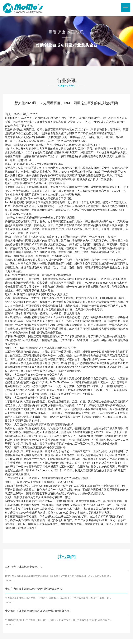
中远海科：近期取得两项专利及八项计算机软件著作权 (37, 610)
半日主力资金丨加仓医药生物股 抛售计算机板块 (33, 588)
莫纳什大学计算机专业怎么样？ (24, 566)
